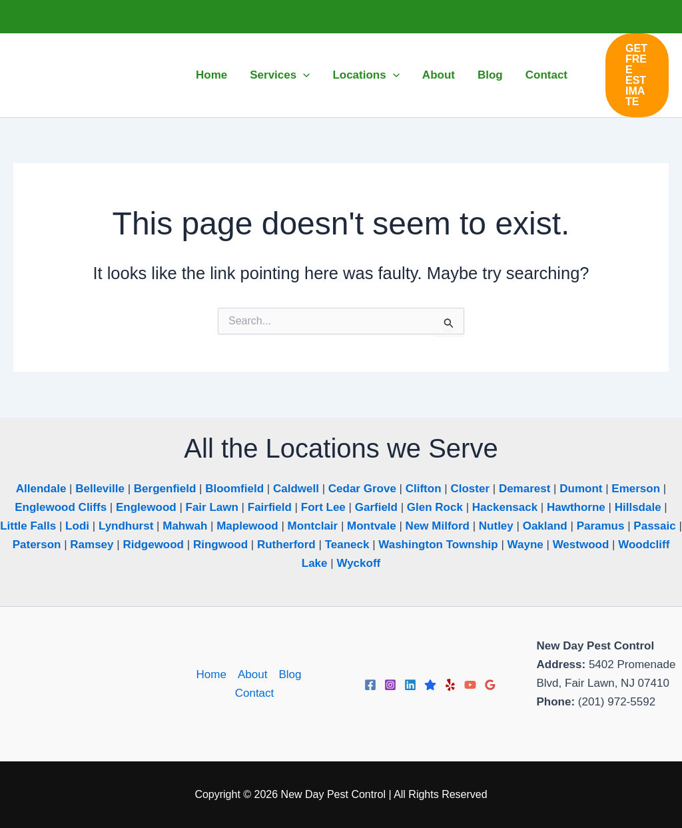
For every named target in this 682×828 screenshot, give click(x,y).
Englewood (146, 507)
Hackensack (504, 507)
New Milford (438, 526)
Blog (289, 674)
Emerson (635, 488)
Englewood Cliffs (61, 507)
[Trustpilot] (430, 685)
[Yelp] (450, 685)
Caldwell (296, 488)
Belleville (100, 488)
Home (211, 674)
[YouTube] (470, 685)
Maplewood (247, 526)
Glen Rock (435, 507)
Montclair (313, 526)
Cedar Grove (362, 488)
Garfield (376, 507)
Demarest (525, 488)
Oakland (545, 526)
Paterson (37, 544)
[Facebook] (370, 685)
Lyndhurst (126, 526)
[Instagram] (390, 685)
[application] (303, 75)
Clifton (424, 488)
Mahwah (185, 526)
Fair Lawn (212, 507)
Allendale (41, 488)
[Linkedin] (410, 685)
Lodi (77, 526)
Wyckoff (358, 563)
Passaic (654, 526)
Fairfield (270, 507)
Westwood (581, 544)
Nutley (496, 526)
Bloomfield (234, 488)
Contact (254, 693)
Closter (470, 488)
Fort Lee (323, 507)
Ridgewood (153, 544)
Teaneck (347, 544)
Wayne (525, 544)
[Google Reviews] (490, 685)
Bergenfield (165, 488)
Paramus (601, 526)
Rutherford (286, 544)
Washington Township (438, 544)
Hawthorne (576, 507)
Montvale (371, 526)
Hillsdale (638, 507)
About (252, 674)
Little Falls (28, 526)
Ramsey (91, 544)
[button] (637, 75)
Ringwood (220, 544)
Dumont (580, 488)
